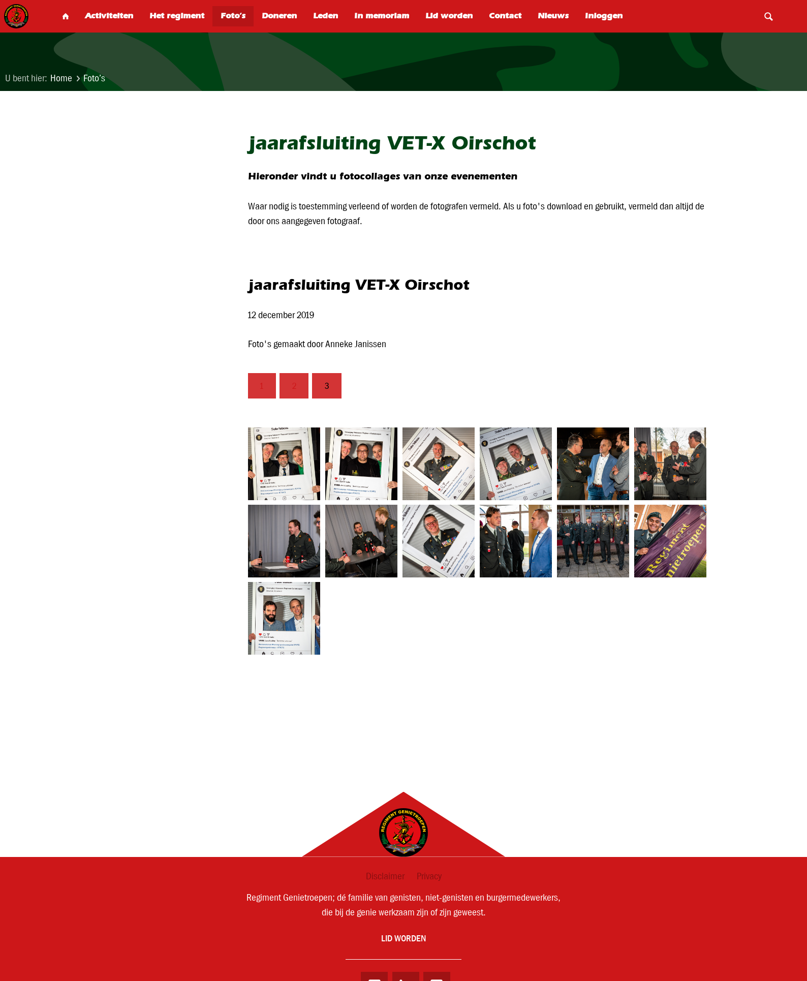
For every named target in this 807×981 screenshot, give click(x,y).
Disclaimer (385, 876)
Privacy (429, 876)
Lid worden (403, 939)
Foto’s (94, 78)
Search (768, 16)
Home (61, 78)
